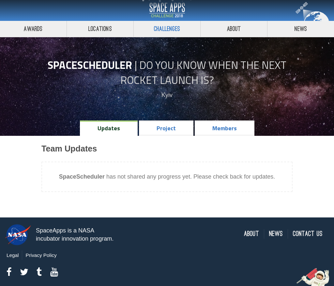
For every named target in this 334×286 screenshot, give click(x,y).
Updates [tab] (109, 128)
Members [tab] (224, 128)
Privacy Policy (40, 255)
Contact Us (308, 234)
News (301, 29)
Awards (33, 29)
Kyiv (167, 95)
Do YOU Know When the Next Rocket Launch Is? (203, 72)
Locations (100, 29)
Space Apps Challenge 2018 (167, 10)
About (234, 29)
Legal (13, 255)
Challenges (167, 29)
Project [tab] (166, 128)
